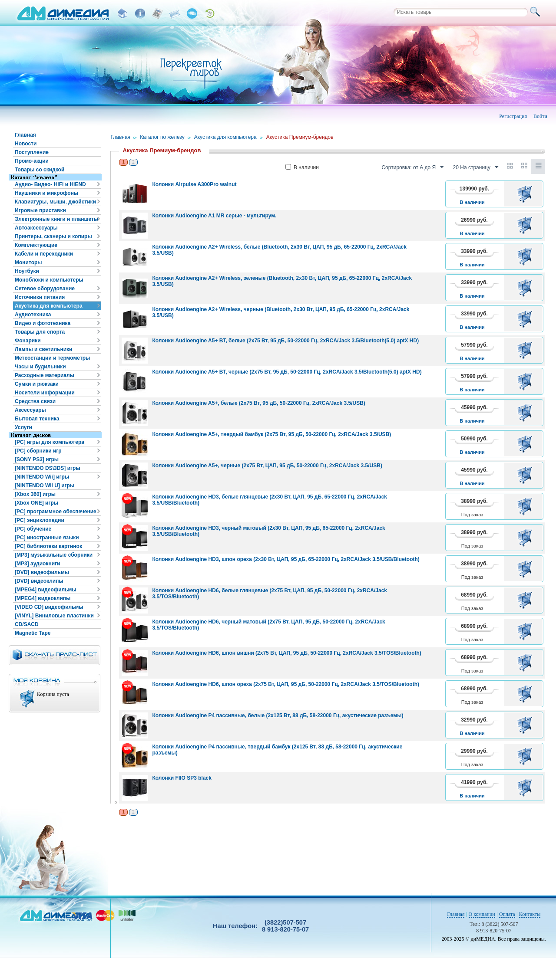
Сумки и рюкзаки (37, 384)
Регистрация (513, 116)
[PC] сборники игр (38, 451)
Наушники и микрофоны (46, 193)
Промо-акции (32, 161)
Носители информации (45, 393)
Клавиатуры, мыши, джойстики (55, 202)
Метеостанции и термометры (52, 358)
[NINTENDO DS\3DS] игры (47, 468)
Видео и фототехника (42, 323)
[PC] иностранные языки (47, 538)
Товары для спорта (40, 332)
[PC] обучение (33, 529)
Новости (25, 144)
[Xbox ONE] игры (36, 503)
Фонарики (28, 341)
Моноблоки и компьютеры (49, 280)
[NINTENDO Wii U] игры (44, 485)
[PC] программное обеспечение (55, 512)
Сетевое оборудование (45, 288)
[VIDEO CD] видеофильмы (49, 607)
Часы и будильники (40, 367)
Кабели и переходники (44, 254)
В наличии (302, 167)
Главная (25, 135)
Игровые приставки (40, 210)
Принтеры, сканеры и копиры (53, 236)
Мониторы (28, 262)
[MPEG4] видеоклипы (42, 598)
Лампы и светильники (43, 349)
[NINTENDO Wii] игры (42, 477)
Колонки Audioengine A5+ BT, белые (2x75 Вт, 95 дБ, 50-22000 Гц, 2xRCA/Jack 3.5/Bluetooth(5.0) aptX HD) (285, 341)
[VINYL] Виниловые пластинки (54, 616)
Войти (540, 116)
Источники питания (40, 297)
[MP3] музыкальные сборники (54, 555)
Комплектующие (36, 245)
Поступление (32, 152)
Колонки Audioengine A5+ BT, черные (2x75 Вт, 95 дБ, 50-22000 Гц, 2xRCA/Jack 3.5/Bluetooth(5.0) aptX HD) (286, 372)
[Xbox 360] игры (35, 494)
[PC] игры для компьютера (49, 442)
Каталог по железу (162, 137)
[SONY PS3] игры (37, 459)
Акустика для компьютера (49, 306)
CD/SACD (27, 624)
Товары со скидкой (39, 170)
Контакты (530, 914)
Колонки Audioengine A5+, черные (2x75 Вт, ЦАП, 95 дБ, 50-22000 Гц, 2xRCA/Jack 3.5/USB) (267, 466)
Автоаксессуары (36, 228)
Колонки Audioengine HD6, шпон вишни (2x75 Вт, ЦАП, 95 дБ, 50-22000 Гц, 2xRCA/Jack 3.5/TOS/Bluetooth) (286, 653)
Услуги (23, 427)
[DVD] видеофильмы (42, 572)
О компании (482, 914)
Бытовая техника (37, 419)
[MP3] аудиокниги (37, 564)
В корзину (526, 194)
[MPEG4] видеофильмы (45, 590)
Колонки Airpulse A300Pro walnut (194, 184)
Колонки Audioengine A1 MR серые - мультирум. (214, 216)
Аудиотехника (33, 315)
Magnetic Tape (32, 633)
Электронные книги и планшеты (56, 219)
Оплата (507, 914)
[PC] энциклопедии (39, 520)
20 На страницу (475, 167)
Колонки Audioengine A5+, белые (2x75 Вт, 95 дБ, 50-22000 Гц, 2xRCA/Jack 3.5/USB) (258, 403)
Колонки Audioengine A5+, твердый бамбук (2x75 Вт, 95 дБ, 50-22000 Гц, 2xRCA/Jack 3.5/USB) (271, 434)
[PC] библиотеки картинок (48, 546)
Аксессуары (30, 410)
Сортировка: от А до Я (412, 167)
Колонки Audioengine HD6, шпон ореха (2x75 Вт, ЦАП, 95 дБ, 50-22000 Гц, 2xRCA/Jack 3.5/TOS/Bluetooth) (285, 684)
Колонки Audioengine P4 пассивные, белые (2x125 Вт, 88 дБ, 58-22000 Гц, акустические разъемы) (277, 715)
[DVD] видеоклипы (39, 581)
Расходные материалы (44, 375)
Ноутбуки (27, 271)
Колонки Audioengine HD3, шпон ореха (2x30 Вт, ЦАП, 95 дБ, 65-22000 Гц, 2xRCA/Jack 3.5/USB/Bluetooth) (285, 559)
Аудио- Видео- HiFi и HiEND (50, 184)
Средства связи (35, 401)
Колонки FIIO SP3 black (181, 778)
